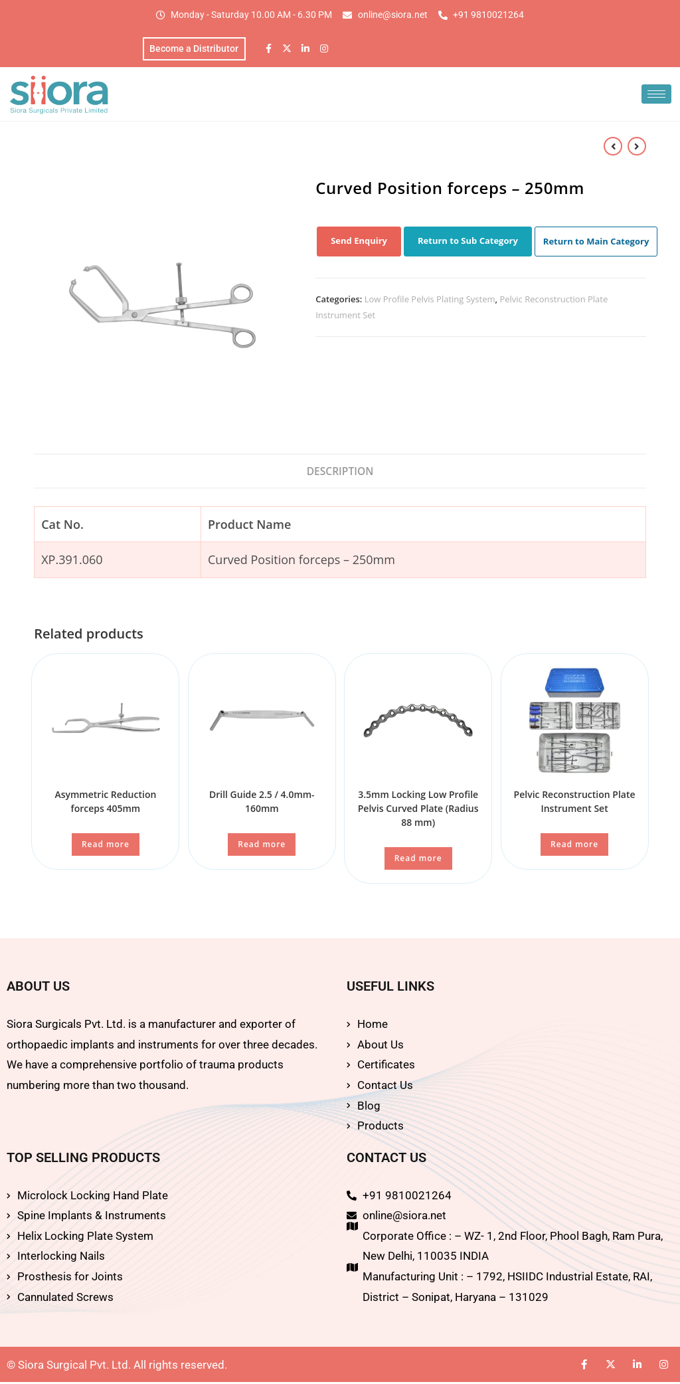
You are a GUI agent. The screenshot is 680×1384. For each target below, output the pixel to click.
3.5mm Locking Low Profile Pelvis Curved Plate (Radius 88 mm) (418, 810)
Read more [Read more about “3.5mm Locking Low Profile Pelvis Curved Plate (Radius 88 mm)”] (418, 860)
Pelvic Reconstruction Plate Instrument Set (575, 803)
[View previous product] (613, 147)
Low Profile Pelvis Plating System (430, 301)
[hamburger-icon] (656, 96)
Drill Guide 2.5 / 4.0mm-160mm (262, 803)
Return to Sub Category (468, 242)
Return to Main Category (596, 243)
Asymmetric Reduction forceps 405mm (105, 803)
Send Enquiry (359, 242)
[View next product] (637, 147)
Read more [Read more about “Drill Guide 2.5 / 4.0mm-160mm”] (262, 846)
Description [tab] (340, 472)
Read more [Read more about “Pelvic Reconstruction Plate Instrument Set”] (574, 846)
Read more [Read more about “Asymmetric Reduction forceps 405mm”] (105, 846)
